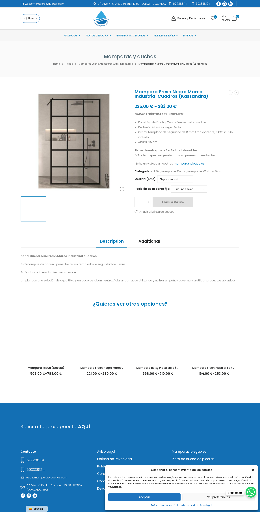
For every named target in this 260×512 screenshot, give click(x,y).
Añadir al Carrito (173, 202)
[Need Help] (200, 4)
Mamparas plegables (189, 451)
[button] (253, 470)
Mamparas (70, 35)
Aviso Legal (106, 451)
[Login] (178, 18)
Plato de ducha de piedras (193, 459)
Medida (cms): (145, 179)
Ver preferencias (218, 497)
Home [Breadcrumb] (56, 63)
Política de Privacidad (114, 459)
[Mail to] (42, 4)
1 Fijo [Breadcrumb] (130, 63)
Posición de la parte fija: (152, 189)
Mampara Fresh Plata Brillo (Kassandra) (221, 368)
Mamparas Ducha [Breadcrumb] (89, 63)
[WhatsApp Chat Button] (251, 492)
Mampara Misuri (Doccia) (46, 368)
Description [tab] (112, 241)
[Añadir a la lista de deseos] (154, 212)
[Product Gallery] (121, 189)
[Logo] (101, 18)
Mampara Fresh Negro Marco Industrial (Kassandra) (117, 368)
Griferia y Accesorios (130, 35)
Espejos (188, 35)
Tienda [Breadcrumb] (69, 63)
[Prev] (230, 92)
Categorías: (144, 171)
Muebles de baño (164, 35)
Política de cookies (161, 505)
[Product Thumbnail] (74, 141)
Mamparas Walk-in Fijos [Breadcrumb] (113, 63)
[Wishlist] (213, 18)
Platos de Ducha (97, 35)
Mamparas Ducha (173, 171)
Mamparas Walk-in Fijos (204, 171)
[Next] (236, 92)
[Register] (197, 18)
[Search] (32, 18)
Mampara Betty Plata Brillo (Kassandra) (165, 368)
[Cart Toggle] (229, 18)
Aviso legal (206, 505)
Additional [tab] (149, 241)
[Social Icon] (218, 3)
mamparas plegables (189, 163)
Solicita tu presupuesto (55, 426)
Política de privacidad (186, 505)
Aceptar (144, 497)
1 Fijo (157, 171)
